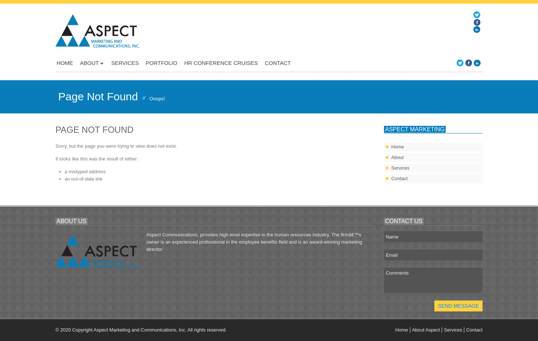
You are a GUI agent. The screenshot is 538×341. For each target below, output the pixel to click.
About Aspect (426, 330)
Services (125, 63)
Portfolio (161, 63)
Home (65, 63)
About (89, 63)
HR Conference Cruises (221, 63)
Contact (278, 63)
